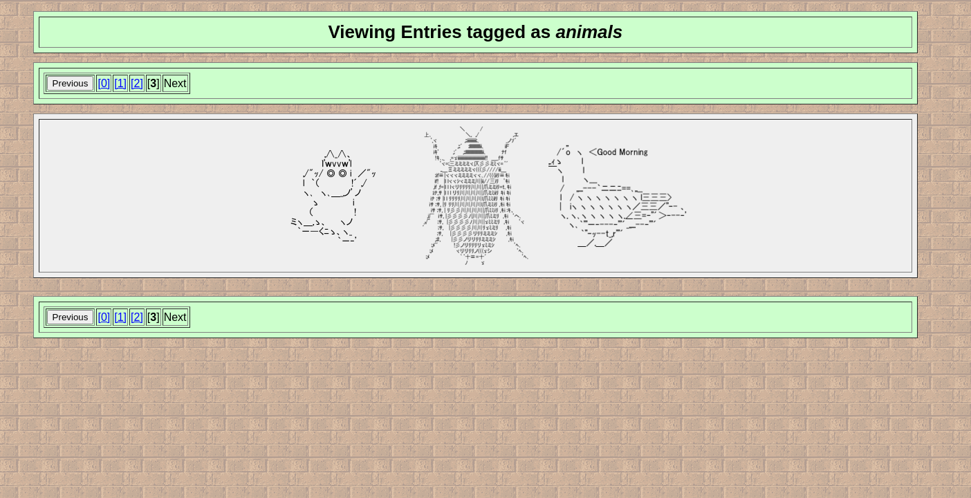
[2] (137, 83)
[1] (120, 83)
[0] (104, 83)
